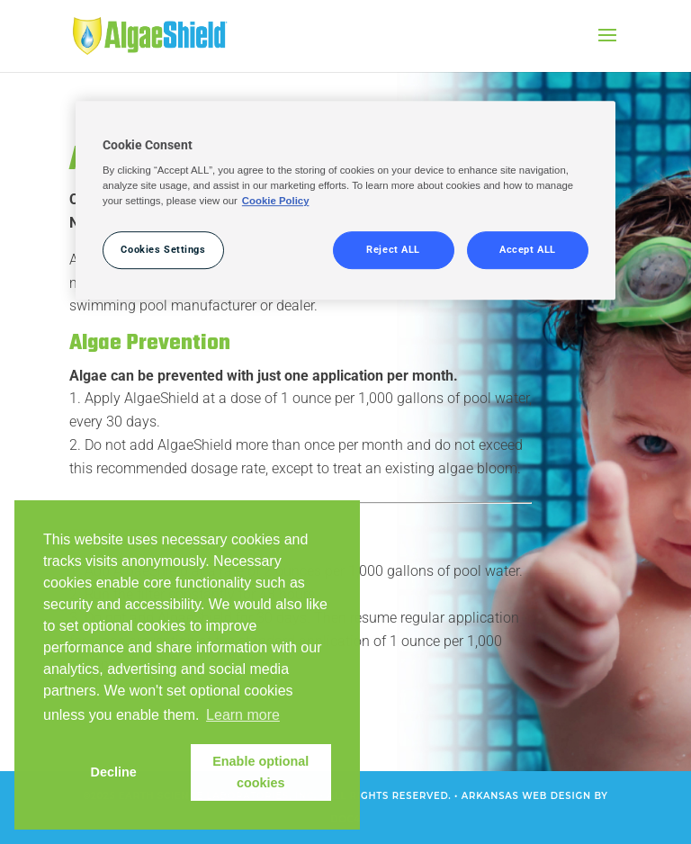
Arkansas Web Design (526, 796)
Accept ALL (527, 250)
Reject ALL (393, 250)
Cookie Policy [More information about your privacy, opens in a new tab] (276, 201)
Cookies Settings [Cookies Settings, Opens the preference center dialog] (163, 250)
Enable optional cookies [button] (260, 772)
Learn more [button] (243, 715)
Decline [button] (114, 772)
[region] (345, 201)
